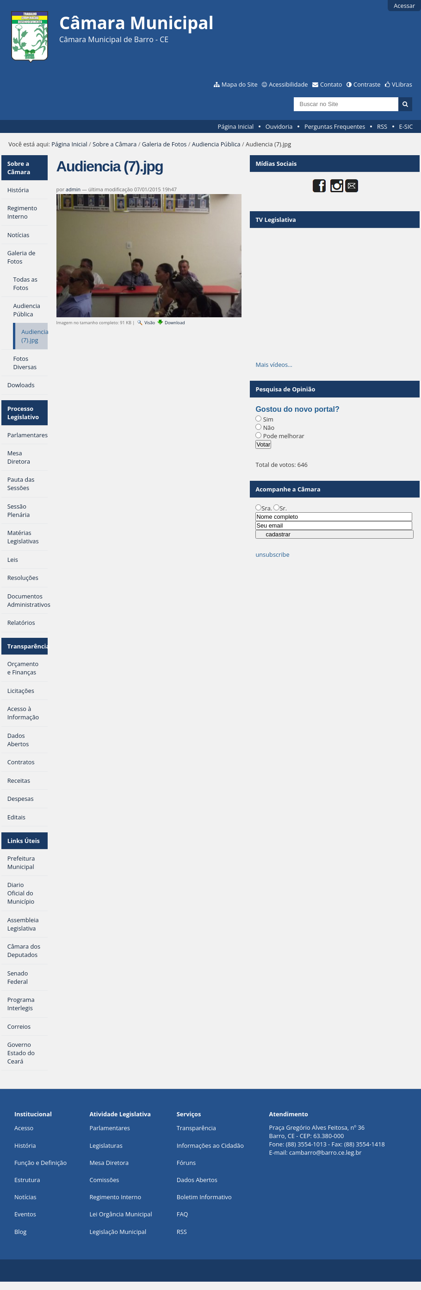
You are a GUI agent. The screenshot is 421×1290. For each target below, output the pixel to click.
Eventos (25, 1214)
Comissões (104, 1180)
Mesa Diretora (109, 1162)
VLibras (402, 84)
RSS (382, 126)
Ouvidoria (279, 126)
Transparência (27, 646)
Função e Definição (40, 1162)
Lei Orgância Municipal (120, 1214)
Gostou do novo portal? (297, 409)
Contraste (366, 84)
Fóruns (186, 1162)
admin (73, 189)
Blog (20, 1231)
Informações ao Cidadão (210, 1145)
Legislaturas (105, 1145)
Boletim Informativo (204, 1197)
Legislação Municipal (117, 1231)
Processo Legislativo (23, 412)
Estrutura (27, 1180)
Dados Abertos (197, 1180)
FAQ (182, 1214)
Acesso (23, 1128)
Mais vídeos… (273, 364)
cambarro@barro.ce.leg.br (325, 1152)
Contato (331, 84)
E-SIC (406, 126)
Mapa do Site (240, 84)
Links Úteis (23, 841)
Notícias (25, 1197)
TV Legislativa (275, 219)
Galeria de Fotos (164, 144)
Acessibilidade (288, 84)
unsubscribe (272, 554)
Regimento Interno (115, 1197)
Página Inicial (236, 126)
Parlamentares (109, 1128)
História (25, 1145)
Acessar (404, 5)
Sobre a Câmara (114, 144)
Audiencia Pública (216, 144)
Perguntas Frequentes (334, 126)
